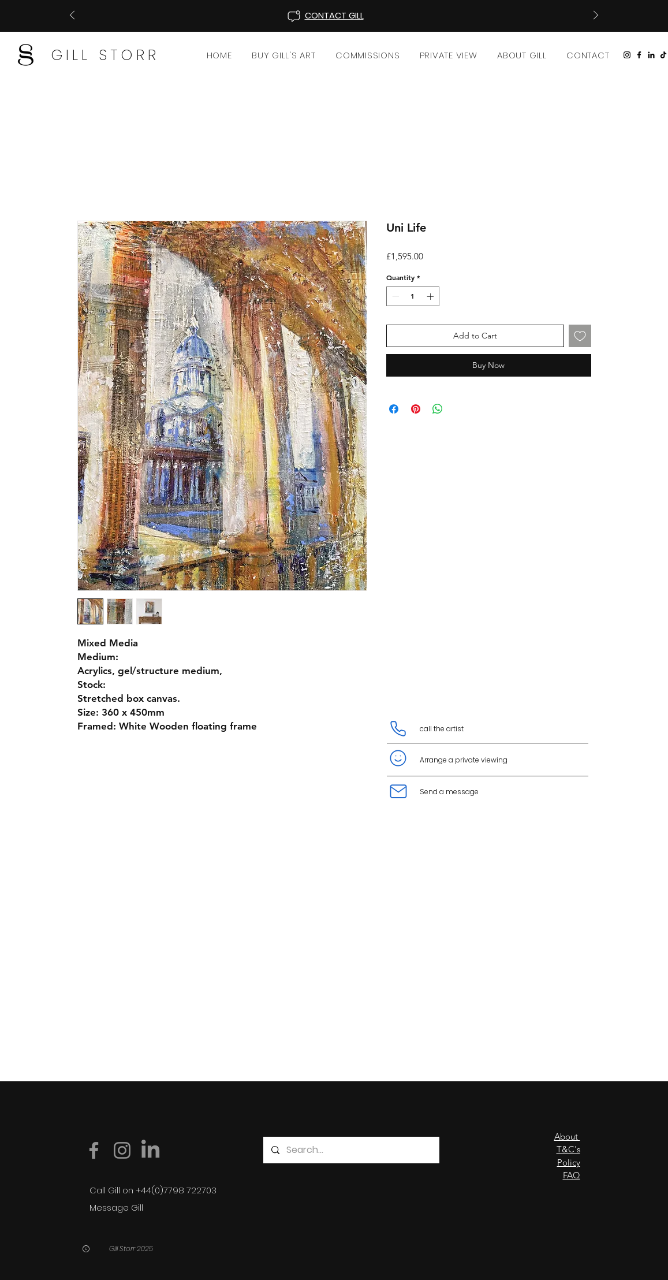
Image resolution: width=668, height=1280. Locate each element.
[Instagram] (627, 54)
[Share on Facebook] (394, 409)
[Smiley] (398, 758)
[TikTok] (663, 54)
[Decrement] (394, 296)
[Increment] (431, 296)
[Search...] (350, 1150)
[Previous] (72, 16)
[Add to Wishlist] (580, 336)
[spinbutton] (413, 296)
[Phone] (398, 729)
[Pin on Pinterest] (416, 409)
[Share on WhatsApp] (438, 409)
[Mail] (398, 791)
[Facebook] (639, 54)
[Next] (595, 16)
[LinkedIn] (651, 54)
